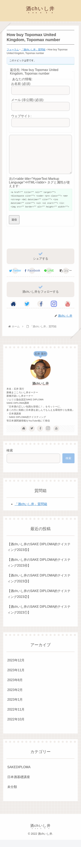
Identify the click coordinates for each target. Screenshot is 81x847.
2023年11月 (16, 677)
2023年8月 (15, 687)
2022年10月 (16, 726)
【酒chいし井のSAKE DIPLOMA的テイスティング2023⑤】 (38, 554)
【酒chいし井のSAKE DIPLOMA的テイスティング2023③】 (38, 585)
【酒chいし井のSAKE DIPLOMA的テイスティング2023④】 (38, 569)
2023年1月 (15, 707)
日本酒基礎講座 (18, 784)
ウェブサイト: (21, 116)
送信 (14, 226)
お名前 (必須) (20, 83)
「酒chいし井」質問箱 (33, 49)
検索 (9, 457)
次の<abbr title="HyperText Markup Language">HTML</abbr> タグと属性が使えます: (39, 189)
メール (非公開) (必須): (27, 100)
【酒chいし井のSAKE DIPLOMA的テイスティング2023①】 (38, 616)
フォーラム (13, 49)
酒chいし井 (40, 390)
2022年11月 (16, 716)
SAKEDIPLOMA (19, 774)
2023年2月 (15, 697)
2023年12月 (16, 667)
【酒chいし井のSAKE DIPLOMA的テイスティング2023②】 (38, 601)
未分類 (12, 794)
